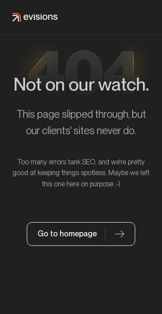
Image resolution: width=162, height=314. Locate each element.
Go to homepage (67, 233)
